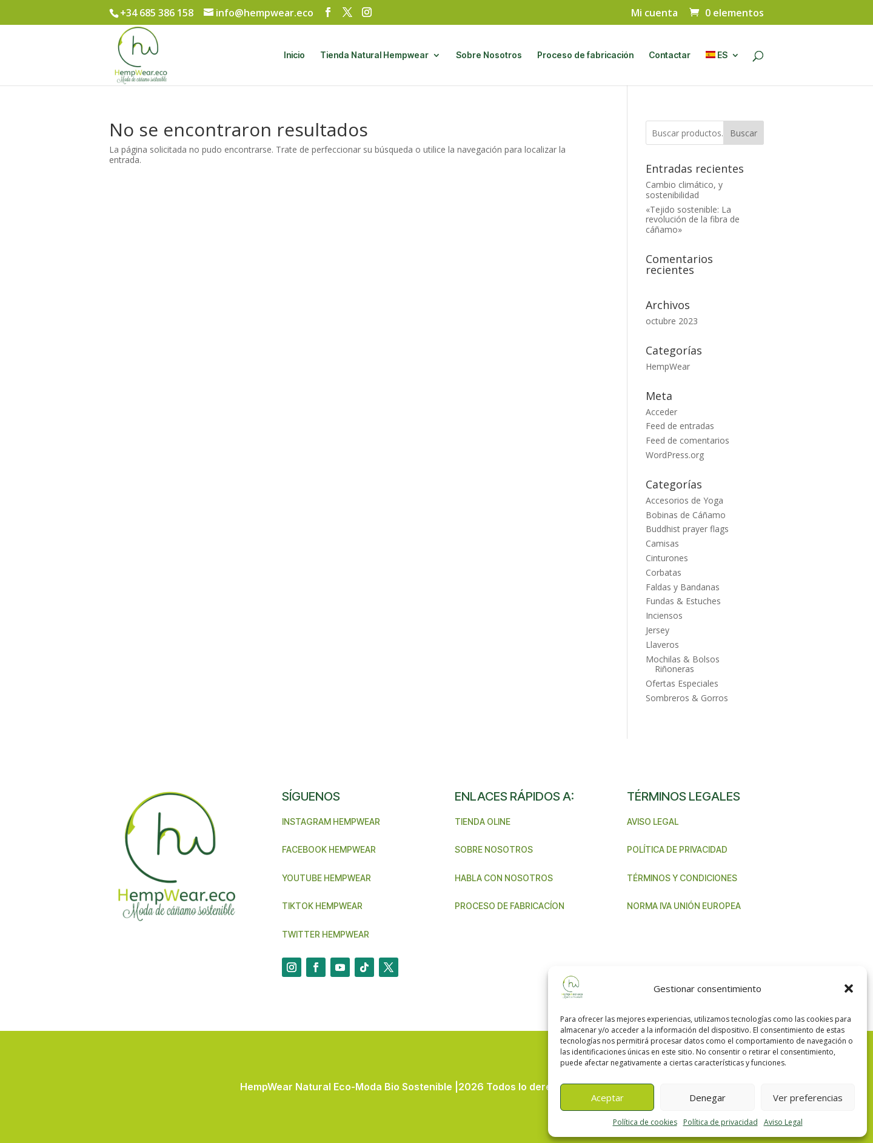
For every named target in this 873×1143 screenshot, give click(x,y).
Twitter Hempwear (325, 934)
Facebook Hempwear (329, 849)
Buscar (743, 133)
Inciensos (664, 615)
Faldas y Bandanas (683, 587)
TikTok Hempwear (322, 906)
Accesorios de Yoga (684, 500)
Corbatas (663, 572)
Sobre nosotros (494, 849)
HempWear (668, 366)
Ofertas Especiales (682, 683)
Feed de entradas (680, 426)
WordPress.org (675, 455)
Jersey (657, 630)
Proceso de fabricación (585, 55)
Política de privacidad (720, 1122)
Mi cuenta (654, 13)
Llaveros (662, 644)
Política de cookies (645, 1122)
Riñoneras (674, 669)
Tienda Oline (482, 821)
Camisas (662, 543)
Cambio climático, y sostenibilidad (684, 190)
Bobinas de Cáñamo (686, 515)
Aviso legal (652, 821)
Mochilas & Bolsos (683, 659)
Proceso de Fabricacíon (509, 906)
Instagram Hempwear (331, 821)
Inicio (294, 55)
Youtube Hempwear (326, 878)
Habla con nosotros (504, 878)
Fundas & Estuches (683, 601)
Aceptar (607, 1097)
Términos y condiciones (682, 878)
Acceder (661, 412)
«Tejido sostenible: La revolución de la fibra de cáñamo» (693, 220)
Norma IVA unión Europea (684, 906)
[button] (849, 988)
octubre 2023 (672, 321)
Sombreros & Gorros (687, 698)
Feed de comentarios (687, 440)
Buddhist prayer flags (687, 529)
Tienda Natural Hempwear (374, 55)
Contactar (670, 55)
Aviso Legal (783, 1122)
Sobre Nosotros (489, 55)
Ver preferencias (808, 1097)
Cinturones (667, 558)
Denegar (707, 1097)
